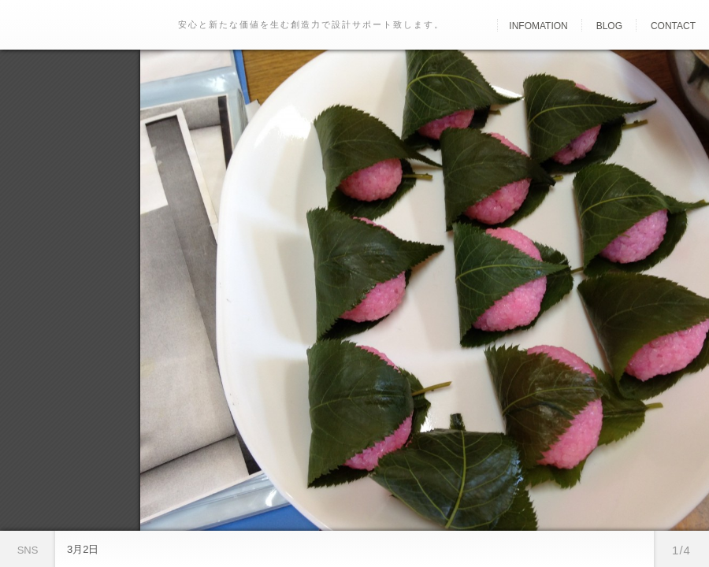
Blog (609, 26)
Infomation (538, 26)
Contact (673, 26)
